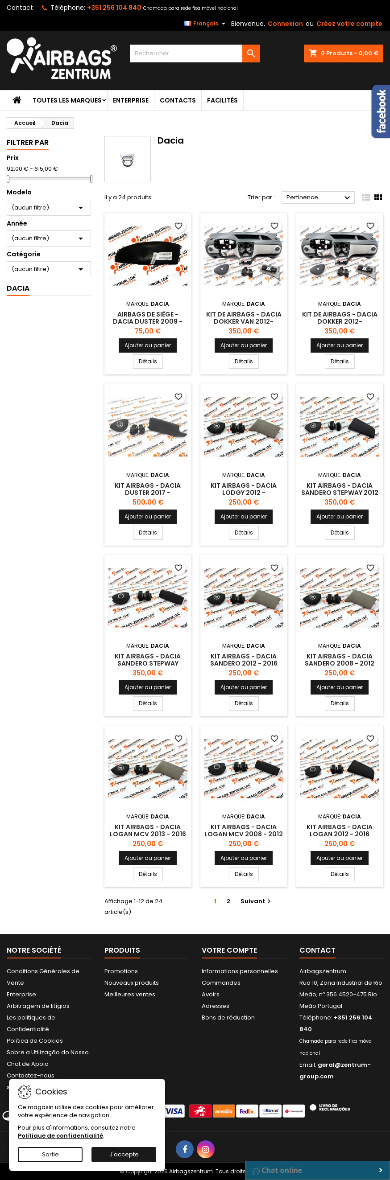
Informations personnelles (240, 971)
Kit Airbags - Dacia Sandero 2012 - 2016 (244, 660)
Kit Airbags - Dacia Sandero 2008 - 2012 (339, 660)
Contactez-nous (30, 1075)
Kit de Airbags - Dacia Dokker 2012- (340, 318)
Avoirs (211, 994)
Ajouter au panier (147, 345)
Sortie (50, 1154)
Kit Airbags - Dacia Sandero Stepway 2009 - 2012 (148, 663)
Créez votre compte (349, 23)
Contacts (178, 100)
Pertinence (319, 198)
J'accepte (124, 1154)
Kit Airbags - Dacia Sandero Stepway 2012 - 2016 (339, 492)
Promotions (121, 971)
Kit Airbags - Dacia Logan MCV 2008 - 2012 (243, 830)
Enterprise (131, 100)
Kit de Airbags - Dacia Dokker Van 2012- (244, 318)
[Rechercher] (195, 53)
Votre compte (229, 950)
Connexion (285, 23)
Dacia (18, 288)
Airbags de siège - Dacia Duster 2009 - (148, 318)
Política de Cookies (35, 1040)
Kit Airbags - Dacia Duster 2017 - (148, 489)
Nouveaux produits (131, 983)
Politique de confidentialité (60, 1135)
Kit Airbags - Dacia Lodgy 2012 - (244, 489)
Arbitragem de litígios (38, 1006)
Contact (20, 7)
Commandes (221, 983)
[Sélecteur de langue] (206, 23)
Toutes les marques (67, 100)
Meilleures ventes (129, 994)
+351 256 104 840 (114, 7)
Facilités (222, 100)
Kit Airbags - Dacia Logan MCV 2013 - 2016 (148, 830)
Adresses (215, 1006)
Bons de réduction (228, 1017)
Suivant (257, 901)
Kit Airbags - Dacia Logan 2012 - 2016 (340, 830)
